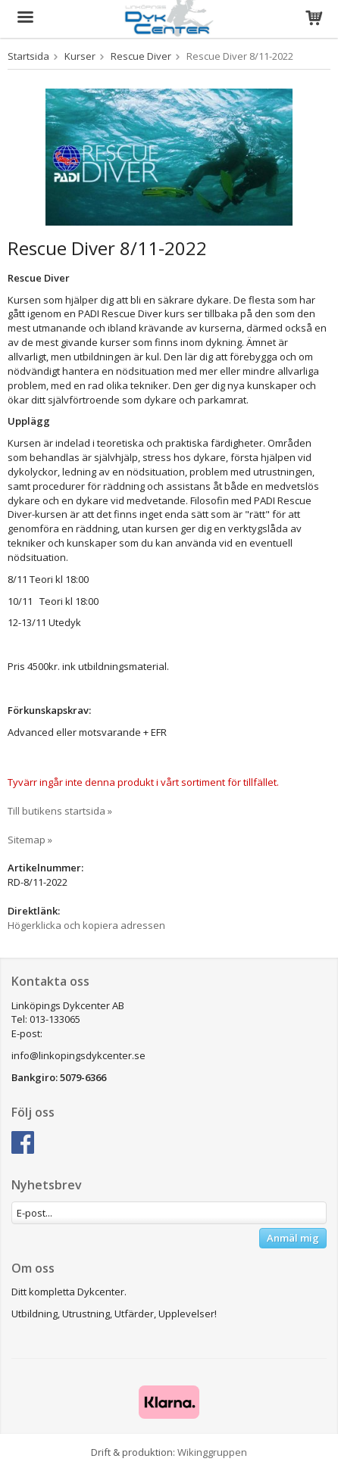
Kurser (79, 56)
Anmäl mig (293, 1238)
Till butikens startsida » (60, 811)
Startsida (28, 56)
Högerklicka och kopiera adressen (86, 925)
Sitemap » (30, 839)
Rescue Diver (141, 56)
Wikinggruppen (212, 1452)
